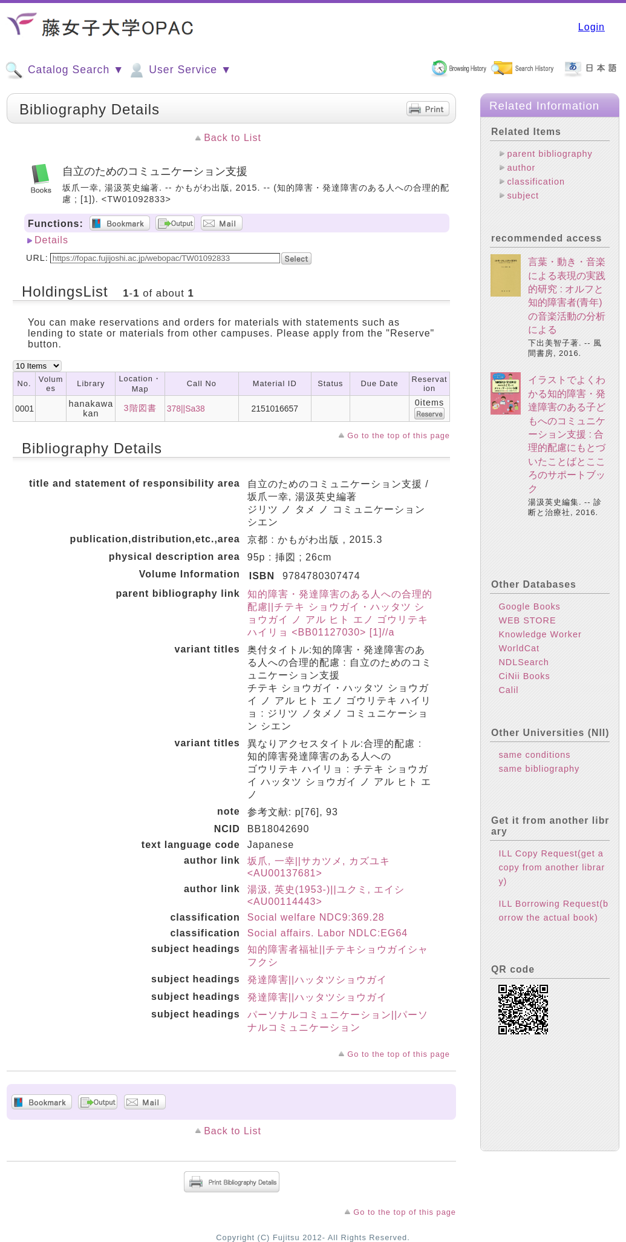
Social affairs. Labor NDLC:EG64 (327, 933)
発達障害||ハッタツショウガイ (317, 979)
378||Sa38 (186, 408)
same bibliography (538, 769)
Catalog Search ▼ (64, 70)
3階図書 (140, 408)
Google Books (529, 606)
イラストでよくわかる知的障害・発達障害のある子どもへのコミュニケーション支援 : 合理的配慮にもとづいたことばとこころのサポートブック (566, 434)
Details (51, 240)
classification (536, 181)
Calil (508, 690)
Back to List (232, 138)
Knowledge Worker (539, 634)
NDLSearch (523, 662)
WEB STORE (527, 620)
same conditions (534, 755)
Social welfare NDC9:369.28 (316, 917)
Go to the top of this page (398, 435)
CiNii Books (524, 676)
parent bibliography (549, 154)
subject (523, 195)
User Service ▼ (179, 70)
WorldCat (519, 648)
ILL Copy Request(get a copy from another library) (551, 867)
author (521, 167)
